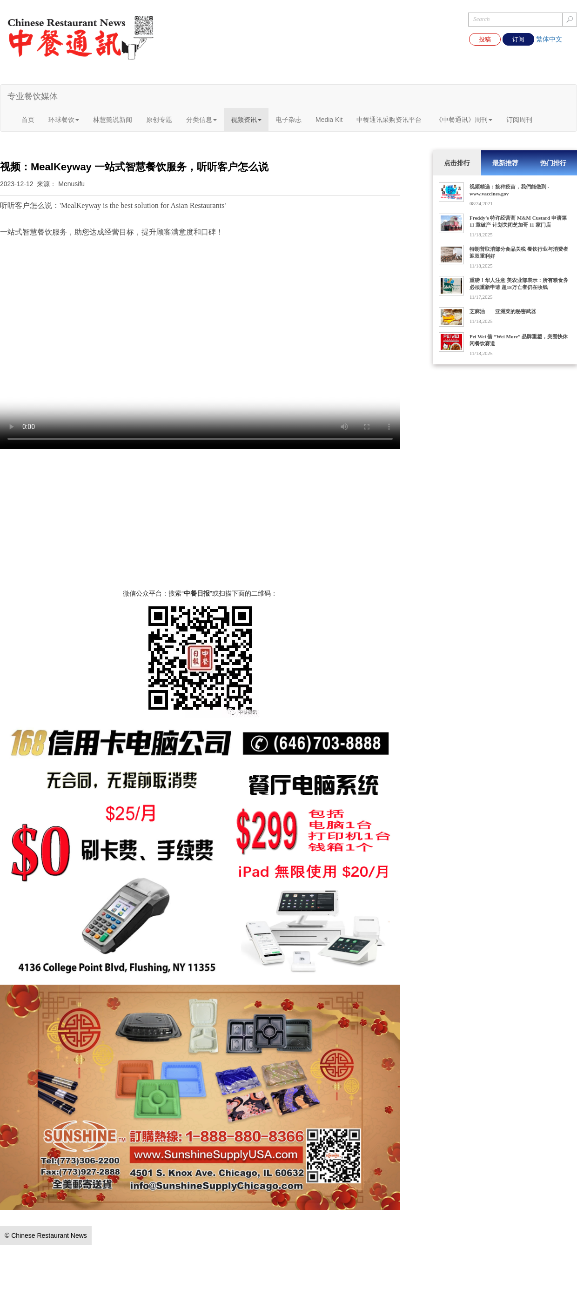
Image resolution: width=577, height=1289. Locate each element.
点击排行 (457, 163)
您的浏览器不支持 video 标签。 (200, 349)
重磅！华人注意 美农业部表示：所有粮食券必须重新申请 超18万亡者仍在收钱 (519, 283)
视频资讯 (246, 119)
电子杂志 (288, 119)
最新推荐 (505, 163)
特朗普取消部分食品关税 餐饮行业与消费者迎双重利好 (519, 252)
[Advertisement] (200, 523)
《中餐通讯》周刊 (464, 119)
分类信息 (201, 119)
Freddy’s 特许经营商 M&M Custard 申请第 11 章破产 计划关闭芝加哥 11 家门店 (518, 221)
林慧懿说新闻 (112, 119)
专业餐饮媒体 (32, 96)
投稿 (485, 39)
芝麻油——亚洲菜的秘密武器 (503, 311)
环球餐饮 (63, 119)
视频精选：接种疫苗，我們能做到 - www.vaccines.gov (509, 190)
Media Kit (328, 119)
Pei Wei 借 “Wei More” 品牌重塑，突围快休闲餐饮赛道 (519, 340)
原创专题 (159, 119)
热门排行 (553, 163)
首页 (27, 119)
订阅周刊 (519, 119)
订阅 (518, 39)
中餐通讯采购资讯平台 (389, 119)
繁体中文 (549, 39)
